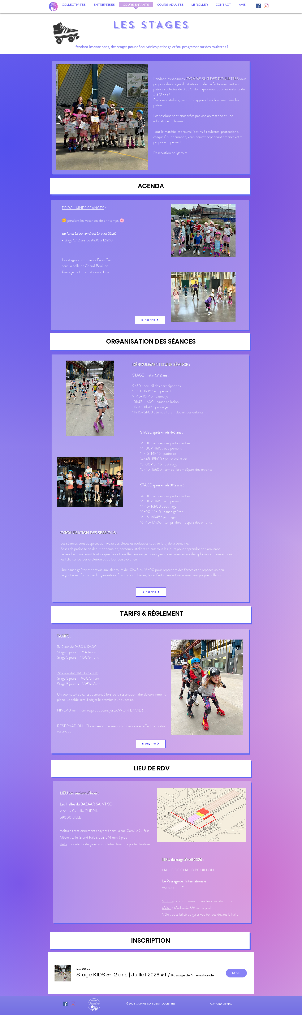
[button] (122, 975)
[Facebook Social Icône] (258, 6)
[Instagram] (266, 6)
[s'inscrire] (150, 320)
